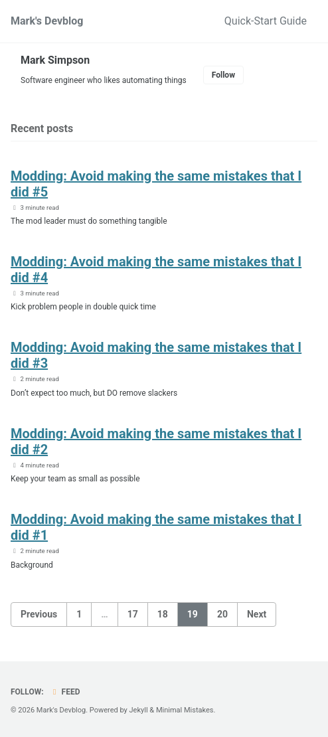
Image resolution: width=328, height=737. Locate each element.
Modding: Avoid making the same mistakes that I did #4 (156, 270)
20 (222, 614)
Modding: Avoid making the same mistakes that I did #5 (156, 184)
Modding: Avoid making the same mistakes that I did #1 (156, 527)
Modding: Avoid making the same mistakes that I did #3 (156, 355)
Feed (65, 691)
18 (162, 614)
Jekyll (138, 710)
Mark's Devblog (47, 21)
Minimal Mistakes (185, 710)
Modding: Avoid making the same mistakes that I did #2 (156, 441)
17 (132, 614)
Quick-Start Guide (265, 21)
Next (256, 614)
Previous (39, 614)
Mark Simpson (55, 60)
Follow (223, 75)
